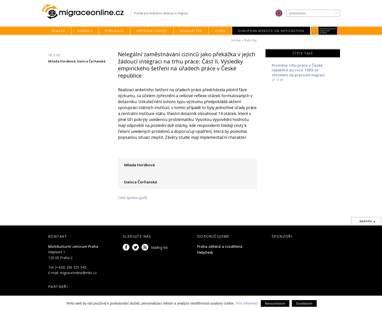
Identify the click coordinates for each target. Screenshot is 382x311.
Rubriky (84, 30)
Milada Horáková (62, 61)
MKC (324, 30)
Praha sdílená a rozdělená (219, 246)
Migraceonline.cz (86, 12)
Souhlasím (304, 303)
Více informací (247, 303)
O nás (220, 30)
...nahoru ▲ (366, 221)
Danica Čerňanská (91, 61)
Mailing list (159, 247)
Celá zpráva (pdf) (132, 197)
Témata (58, 30)
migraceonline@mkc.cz (78, 272)
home (236, 40)
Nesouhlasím (275, 303)
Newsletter (191, 30)
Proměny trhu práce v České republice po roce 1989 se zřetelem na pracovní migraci (298, 70)
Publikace (114, 30)
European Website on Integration (271, 30)
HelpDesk (205, 252)
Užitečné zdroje (152, 30)
